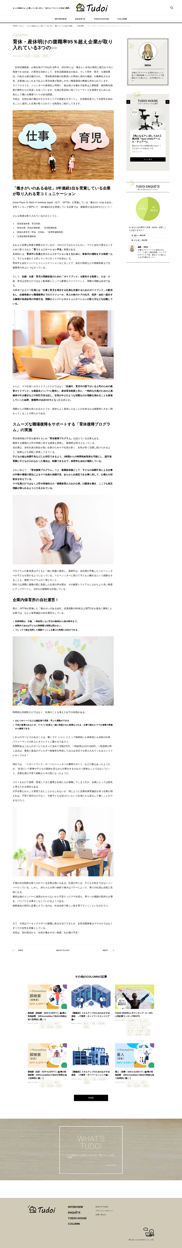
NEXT (105, 950)
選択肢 (45, 56)
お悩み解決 (131, 1020)
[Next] (167, 102)
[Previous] (128, 102)
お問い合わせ (101, 1215)
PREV (20, 950)
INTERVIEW (61, 19)
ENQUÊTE (80, 19)
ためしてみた (143, 1020)
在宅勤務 (140, 1031)
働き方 (28, 56)
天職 (42, 1027)
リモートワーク (133, 1027)
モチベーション (46, 1023)
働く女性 (131, 1031)
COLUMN (122, 19)
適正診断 (37, 56)
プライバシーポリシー (104, 1211)
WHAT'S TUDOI (102, 1207)
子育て (130, 1034)
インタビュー (132, 1024)
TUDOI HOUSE (101, 19)
